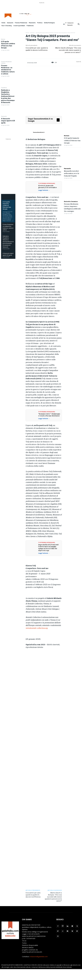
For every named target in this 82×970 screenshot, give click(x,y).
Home (27, 32)
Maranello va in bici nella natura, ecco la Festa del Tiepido (71, 173)
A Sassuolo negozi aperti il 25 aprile (8, 120)
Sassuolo (4, 116)
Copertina (4, 87)
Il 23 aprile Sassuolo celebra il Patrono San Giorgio (8, 44)
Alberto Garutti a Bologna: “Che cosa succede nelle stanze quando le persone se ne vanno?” (68, 50)
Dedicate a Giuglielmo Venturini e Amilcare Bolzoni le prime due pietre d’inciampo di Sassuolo (8, 96)
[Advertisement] (42, 9)
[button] (79, 24)
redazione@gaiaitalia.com (39, 957)
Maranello (67, 168)
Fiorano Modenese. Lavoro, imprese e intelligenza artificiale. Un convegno (72, 207)
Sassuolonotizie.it (38, 132)
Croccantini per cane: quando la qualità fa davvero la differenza (33, 895)
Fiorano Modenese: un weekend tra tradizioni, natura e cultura (8, 69)
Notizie (3, 39)
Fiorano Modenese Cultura (6, 62)
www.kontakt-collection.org (36, 628)
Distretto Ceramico (71, 201)
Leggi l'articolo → (44, 190)
